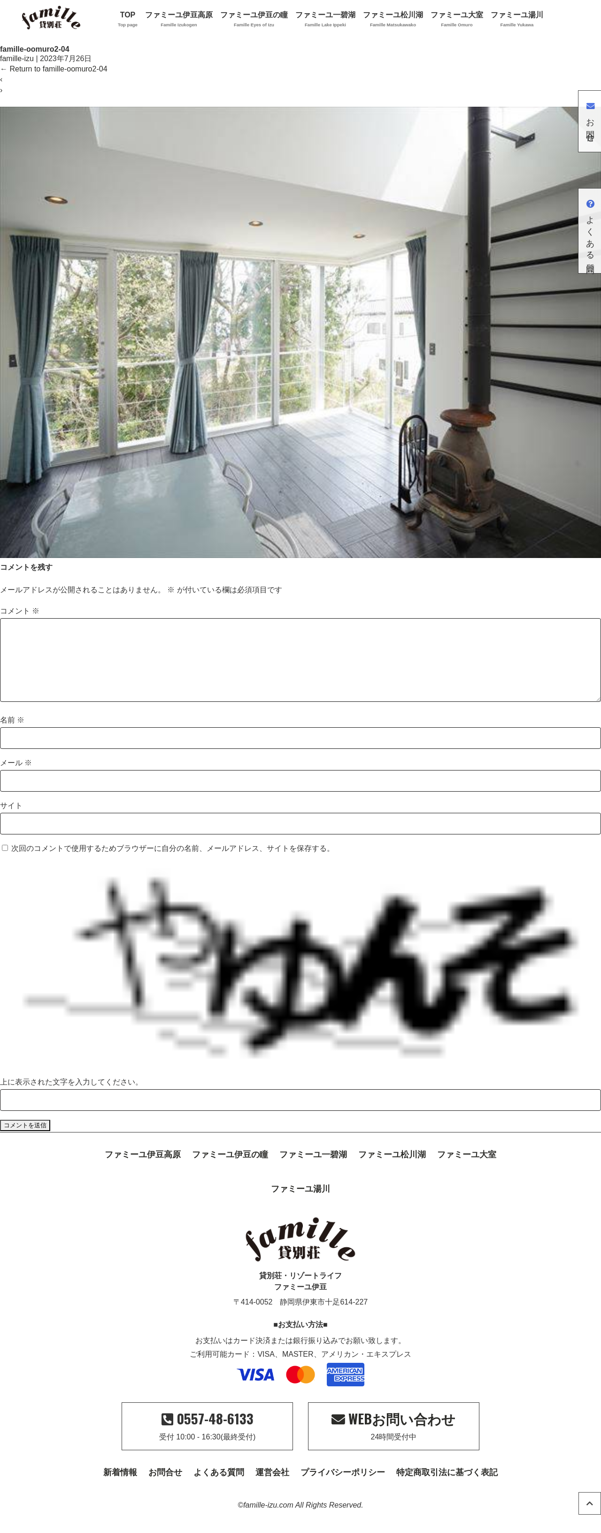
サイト (11, 821)
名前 (12, 735)
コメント (19, 611)
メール (16, 778)
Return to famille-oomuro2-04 (54, 69)
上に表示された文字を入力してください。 (71, 1097)
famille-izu (17, 59)
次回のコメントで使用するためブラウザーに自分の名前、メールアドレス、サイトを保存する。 (172, 863)
